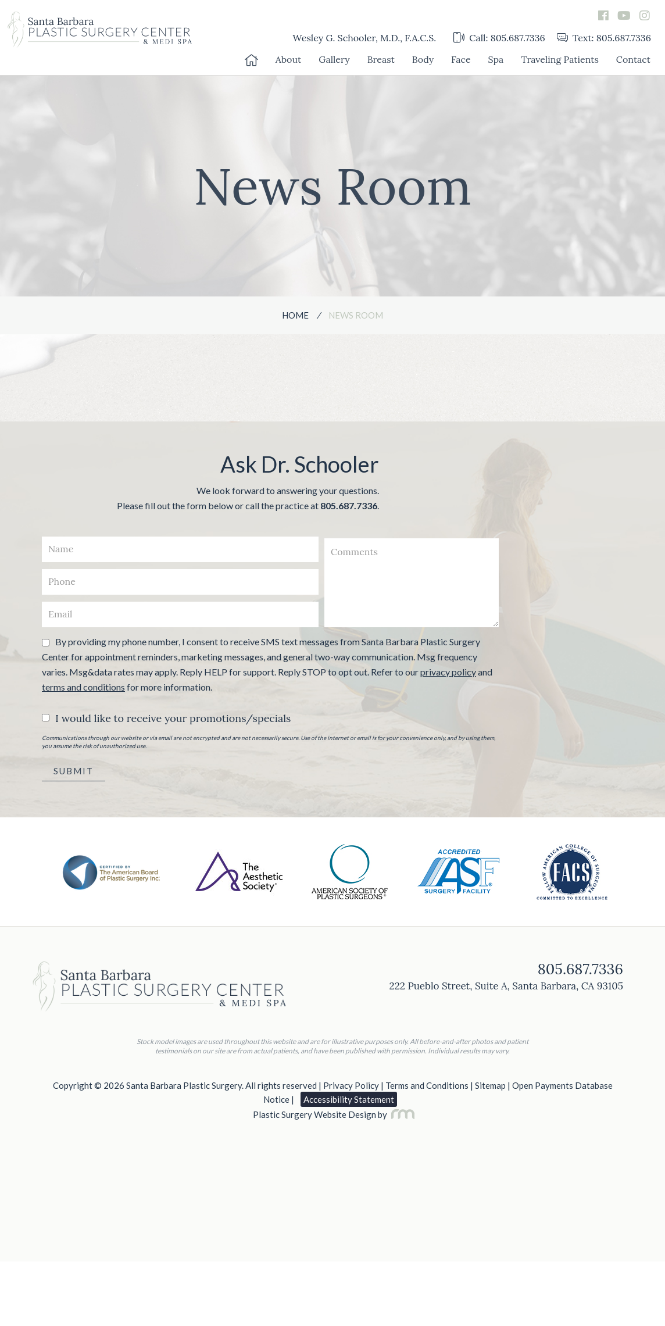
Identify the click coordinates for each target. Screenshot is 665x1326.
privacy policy (448, 671)
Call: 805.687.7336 (499, 38)
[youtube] (624, 16)
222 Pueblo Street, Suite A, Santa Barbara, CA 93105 (506, 986)
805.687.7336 (348, 505)
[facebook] (603, 16)
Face (461, 59)
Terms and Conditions (427, 1085)
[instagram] (644, 16)
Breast (381, 59)
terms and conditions (83, 686)
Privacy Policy (351, 1085)
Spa (496, 59)
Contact (633, 59)
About (288, 59)
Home (295, 315)
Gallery (334, 59)
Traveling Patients (559, 59)
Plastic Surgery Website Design (314, 1114)
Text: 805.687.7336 (604, 38)
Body (423, 59)
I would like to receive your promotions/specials (173, 718)
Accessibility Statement (348, 1099)
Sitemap (490, 1085)
